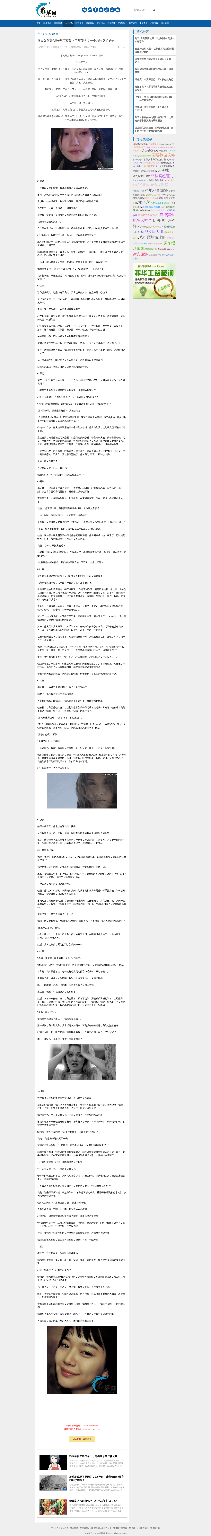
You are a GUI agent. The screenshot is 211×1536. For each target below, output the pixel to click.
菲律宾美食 (138, 160)
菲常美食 (79, 23)
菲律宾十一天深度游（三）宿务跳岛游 (154, 79)
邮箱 (117, 10)
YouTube (106, 10)
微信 (84, 10)
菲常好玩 (90, 23)
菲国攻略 (111, 23)
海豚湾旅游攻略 (140, 144)
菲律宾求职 (142, 244)
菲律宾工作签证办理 (148, 215)
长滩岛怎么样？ (147, 227)
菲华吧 (157, 227)
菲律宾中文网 (135, 1528)
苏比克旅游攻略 (143, 210)
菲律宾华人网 (86, 1528)
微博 (90, 10)
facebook (95, 10)
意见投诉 (64, 1528)
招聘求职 (122, 23)
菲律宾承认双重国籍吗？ (161, 203)
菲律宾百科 (155, 1528)
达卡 (173, 176)
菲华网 (102, 1533)
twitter (101, 10)
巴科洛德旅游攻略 (155, 244)
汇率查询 (154, 23)
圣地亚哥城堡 (156, 190)
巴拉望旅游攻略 (155, 255)
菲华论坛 (47, 23)
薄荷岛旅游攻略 (139, 180)
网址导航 (165, 23)
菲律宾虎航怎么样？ (152, 207)
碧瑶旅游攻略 (163, 155)
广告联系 (55, 1528)
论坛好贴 (69, 23)
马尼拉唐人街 (152, 232)
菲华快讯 (58, 23)
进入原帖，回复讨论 (82, 1439)
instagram (112, 10)
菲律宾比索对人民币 (102, 1528)
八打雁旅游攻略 (152, 237)
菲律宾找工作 (151, 249)
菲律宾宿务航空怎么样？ (156, 159)
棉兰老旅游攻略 (145, 156)
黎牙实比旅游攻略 (163, 166)
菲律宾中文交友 (150, 198)
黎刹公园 (163, 151)
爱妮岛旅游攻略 (153, 195)
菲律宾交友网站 (152, 147)
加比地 (167, 180)
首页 (39, 23)
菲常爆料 (133, 23)
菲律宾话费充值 (164, 249)
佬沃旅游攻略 (166, 163)
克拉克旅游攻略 (150, 150)
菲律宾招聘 (165, 195)
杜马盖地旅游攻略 (155, 180)
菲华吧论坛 (153, 144)
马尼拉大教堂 (148, 166)
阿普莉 (160, 198)
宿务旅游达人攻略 (153, 185)
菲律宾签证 (160, 176)
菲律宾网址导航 (166, 147)
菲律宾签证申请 (158, 210)
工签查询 (143, 23)
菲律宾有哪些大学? (151, 163)
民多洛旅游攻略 (165, 144)
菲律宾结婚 (151, 171)
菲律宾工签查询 (120, 1528)
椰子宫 (144, 202)
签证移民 (101, 23)
